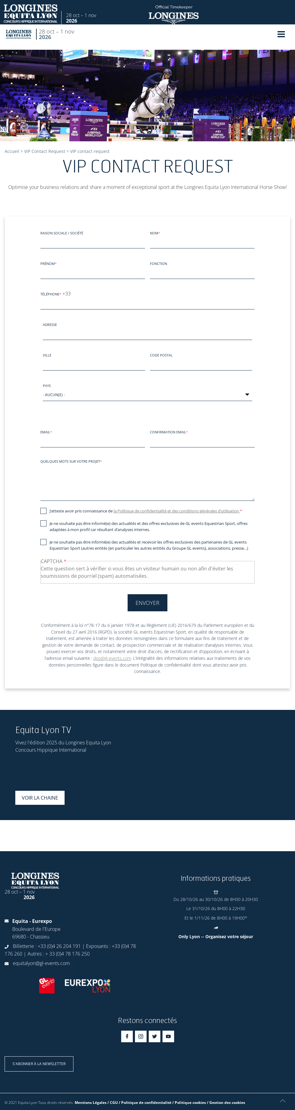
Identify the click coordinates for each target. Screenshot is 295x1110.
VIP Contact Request (44, 151)
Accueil (12, 151)
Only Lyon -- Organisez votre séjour (215, 936)
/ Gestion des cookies (226, 1102)
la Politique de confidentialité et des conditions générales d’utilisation (177, 511)
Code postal (161, 355)
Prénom (47, 263)
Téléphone (49, 294)
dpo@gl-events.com (112, 658)
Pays (47, 385)
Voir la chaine (40, 797)
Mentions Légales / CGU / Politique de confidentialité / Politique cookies (140, 1102)
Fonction (158, 263)
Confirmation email (168, 432)
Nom (154, 233)
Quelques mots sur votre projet (70, 461)
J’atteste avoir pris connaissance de (145, 511)
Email (45, 432)
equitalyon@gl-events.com (41, 963)
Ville (47, 355)
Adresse (50, 324)
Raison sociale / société (61, 233)
